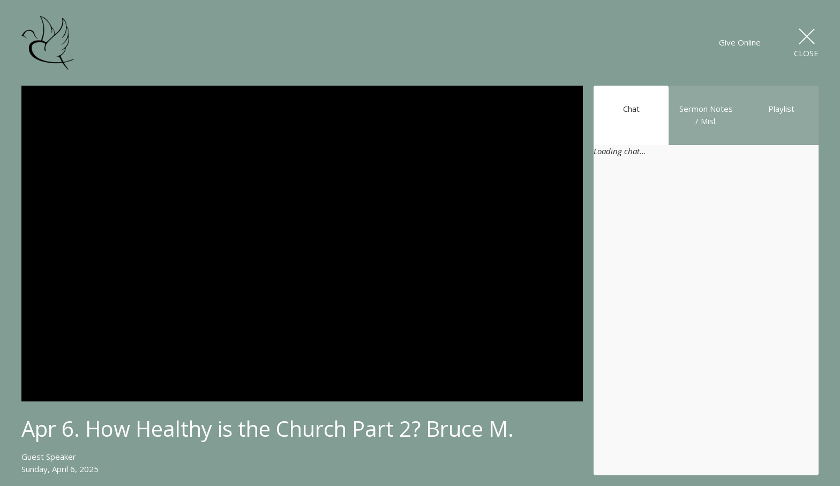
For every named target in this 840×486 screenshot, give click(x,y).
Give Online (740, 42)
